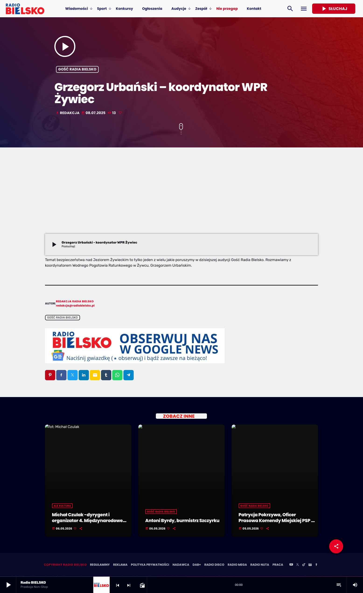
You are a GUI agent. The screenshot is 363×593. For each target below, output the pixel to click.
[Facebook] (316, 565)
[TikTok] (304, 565)
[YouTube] (291, 565)
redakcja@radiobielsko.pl (75, 306)
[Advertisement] (181, 198)
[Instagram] (310, 565)
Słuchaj (333, 8)
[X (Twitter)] (297, 565)
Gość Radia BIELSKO (77, 69)
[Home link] (25, 8)
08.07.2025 (93, 113)
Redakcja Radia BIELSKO (75, 301)
